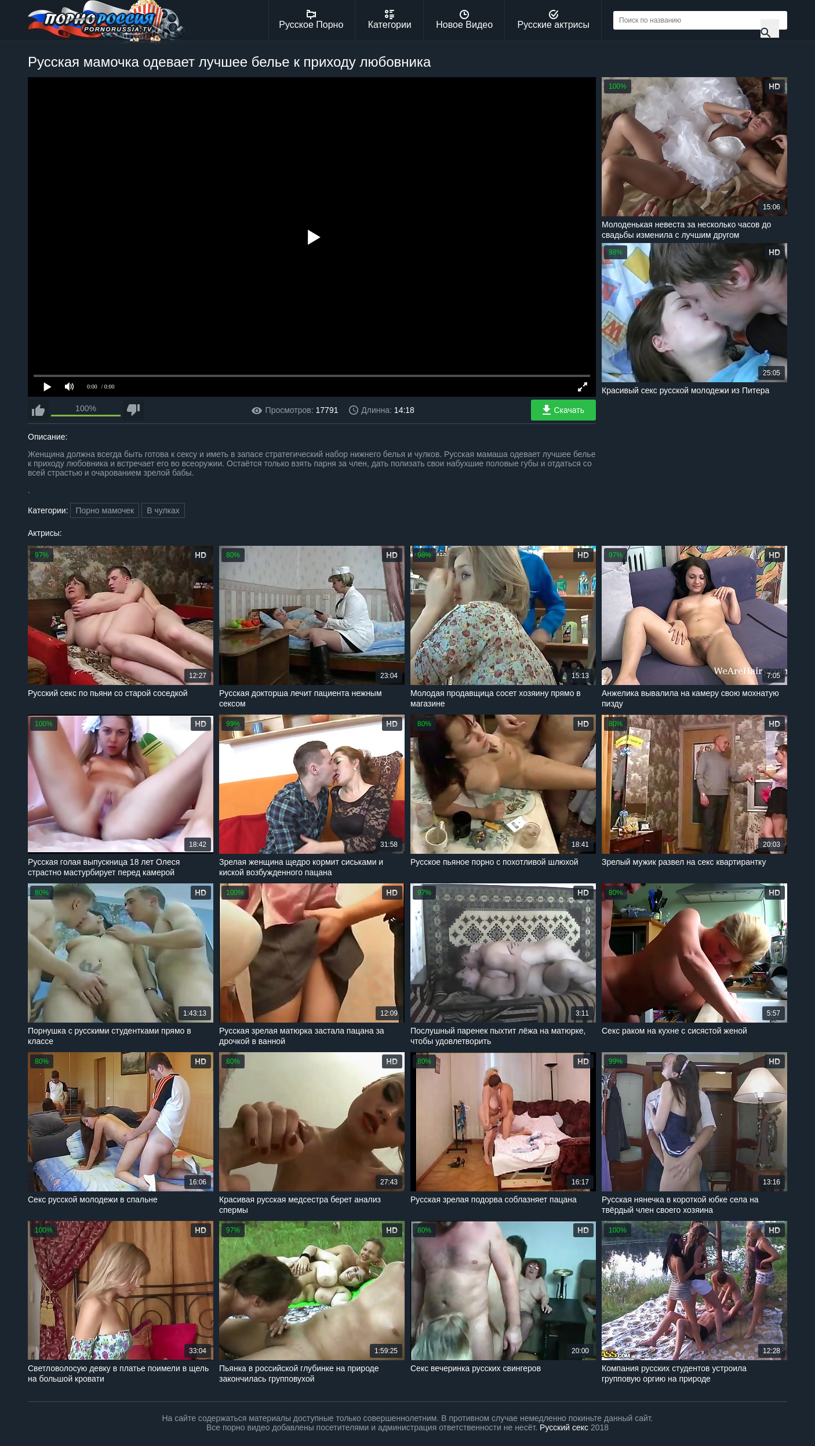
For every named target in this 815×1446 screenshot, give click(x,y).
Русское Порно (311, 20)
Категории (390, 20)
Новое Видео (464, 20)
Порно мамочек (104, 510)
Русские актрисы (553, 20)
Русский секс (564, 1427)
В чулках (163, 510)
